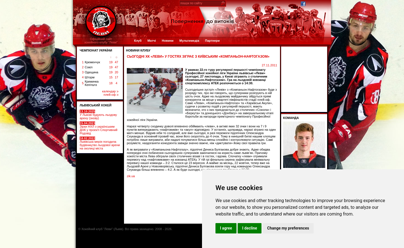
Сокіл (89, 67)
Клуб (137, 40)
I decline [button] (249, 228)
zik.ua (131, 176)
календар (110, 91)
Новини (168, 40)
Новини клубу (138, 50)
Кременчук (92, 62)
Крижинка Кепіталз (91, 83)
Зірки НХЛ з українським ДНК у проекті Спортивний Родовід (98, 128)
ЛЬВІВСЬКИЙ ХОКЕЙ (95, 105)
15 (111, 77)
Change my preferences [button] (288, 228)
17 (116, 77)
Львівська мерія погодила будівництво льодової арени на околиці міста (100, 143)
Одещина (91, 72)
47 (116, 62)
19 (111, 62)
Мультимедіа (189, 40)
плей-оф (111, 94)
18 (111, 83)
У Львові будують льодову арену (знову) (98, 115)
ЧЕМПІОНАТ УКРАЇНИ (96, 50)
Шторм (90, 77)
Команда (291, 118)
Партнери (212, 40)
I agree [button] (226, 228)
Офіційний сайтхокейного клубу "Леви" (101, 40)
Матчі (151, 40)
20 (116, 72)
